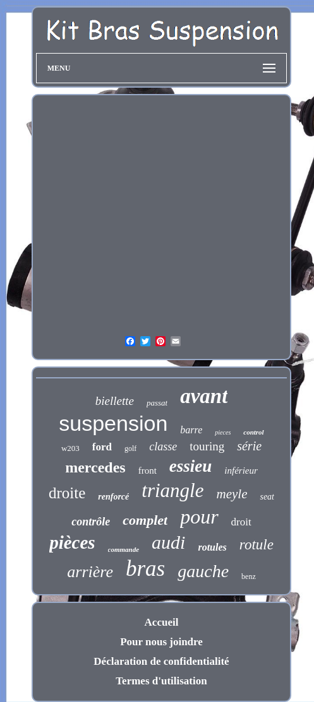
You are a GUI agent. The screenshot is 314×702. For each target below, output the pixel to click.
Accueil (162, 622)
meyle (231, 493)
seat (267, 496)
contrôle (90, 521)
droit (241, 522)
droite (67, 492)
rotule (256, 545)
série (249, 446)
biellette (114, 400)
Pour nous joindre (161, 642)
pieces (223, 432)
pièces (72, 542)
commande (124, 549)
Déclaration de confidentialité (161, 661)
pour (199, 516)
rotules (212, 547)
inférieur (241, 470)
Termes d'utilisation (161, 681)
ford (102, 447)
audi (168, 542)
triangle (172, 490)
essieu (190, 466)
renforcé (113, 496)
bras (145, 568)
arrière (90, 572)
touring (207, 446)
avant (203, 396)
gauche (203, 571)
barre (191, 429)
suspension (113, 423)
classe (163, 446)
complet (145, 520)
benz (248, 576)
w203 (70, 448)
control (253, 432)
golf (130, 448)
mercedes (95, 467)
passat (157, 402)
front (147, 470)
